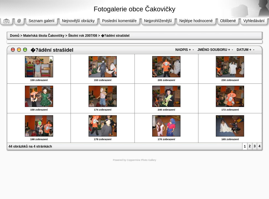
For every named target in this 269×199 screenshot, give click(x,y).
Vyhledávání (254, 21)
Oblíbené (228, 21)
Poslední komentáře (119, 21)
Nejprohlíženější (158, 21)
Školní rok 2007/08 (82, 36)
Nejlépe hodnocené (196, 21)
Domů (14, 36)
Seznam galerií (41, 21)
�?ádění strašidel (115, 36)
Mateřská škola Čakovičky (43, 36)
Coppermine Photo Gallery (141, 160)
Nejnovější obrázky (78, 21)
